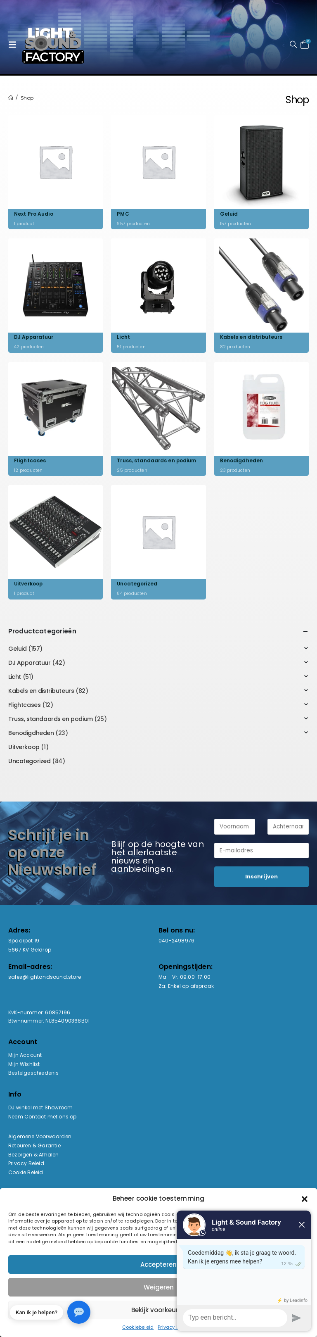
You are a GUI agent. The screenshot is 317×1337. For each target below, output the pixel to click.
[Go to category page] (55, 172)
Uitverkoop (24, 747)
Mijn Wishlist (24, 1064)
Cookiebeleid (138, 1327)
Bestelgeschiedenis (33, 1072)
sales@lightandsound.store (44, 976)
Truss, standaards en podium (50, 719)
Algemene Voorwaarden (39, 1136)
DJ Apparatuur (29, 663)
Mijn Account (25, 1055)
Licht (14, 677)
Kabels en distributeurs (41, 691)
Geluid (17, 649)
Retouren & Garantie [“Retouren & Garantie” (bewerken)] (34, 1145)
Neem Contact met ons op (42, 1116)
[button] (14, 45)
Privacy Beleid (26, 1163)
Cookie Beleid (25, 1172)
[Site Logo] (53, 44)
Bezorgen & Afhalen (33, 1154)
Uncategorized (29, 761)
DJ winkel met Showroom (40, 1107)
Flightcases (24, 705)
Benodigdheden (31, 733)
